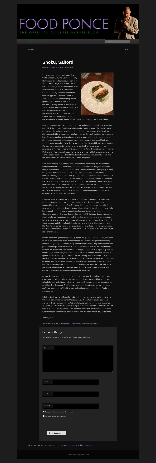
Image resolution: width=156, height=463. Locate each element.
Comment (48, 348)
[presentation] (60, 424)
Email (47, 393)
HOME (29, 41)
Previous (30, 49)
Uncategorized (64, 323)
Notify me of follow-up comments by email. (59, 412)
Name (47, 381)
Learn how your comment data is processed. (76, 445)
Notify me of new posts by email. (55, 416)
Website (47, 405)
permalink (93, 323)
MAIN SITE (40, 41)
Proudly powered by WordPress (78, 454)
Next (127, 49)
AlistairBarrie (68, 67)
